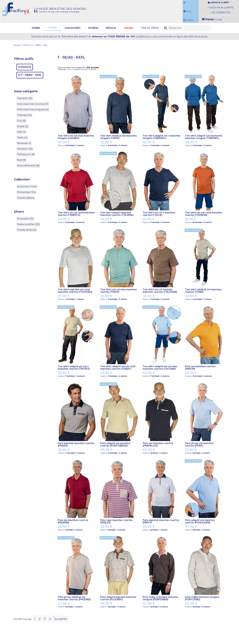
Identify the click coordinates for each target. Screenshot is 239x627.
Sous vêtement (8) (28, 165)
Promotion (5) (25, 218)
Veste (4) (22, 137)
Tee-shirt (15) (24, 98)
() (212, 19)
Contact (189, 20)
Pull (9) (21, 120)
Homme (27, 45)
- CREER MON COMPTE (220, 7)
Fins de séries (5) (26, 229)
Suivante (60, 618)
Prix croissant (73, 69)
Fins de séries (150, 27)
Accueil (17, 45)
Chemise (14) (24, 115)
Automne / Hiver (27, 186)
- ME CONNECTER (220, 12)
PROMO (128, 27)
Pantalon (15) (25, 148)
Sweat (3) (22, 126)
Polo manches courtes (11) (32, 104)
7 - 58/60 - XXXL (40, 45)
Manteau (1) (24, 143)
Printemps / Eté (26, 192)
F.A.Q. (188, 11)
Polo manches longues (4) (33, 109)
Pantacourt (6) (26, 154)
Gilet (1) (21, 131)
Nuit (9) (21, 160)
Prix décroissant (88, 69)
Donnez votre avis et (119, 36)
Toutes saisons (25, 197)
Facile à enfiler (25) (28, 224)
